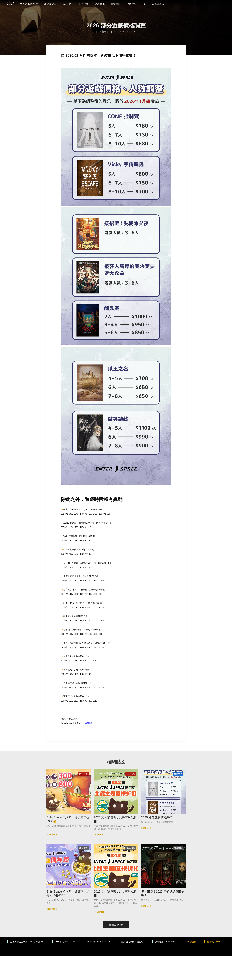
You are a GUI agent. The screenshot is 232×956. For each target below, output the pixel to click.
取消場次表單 (213, 941)
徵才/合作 (191, 941)
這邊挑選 (88, 723)
